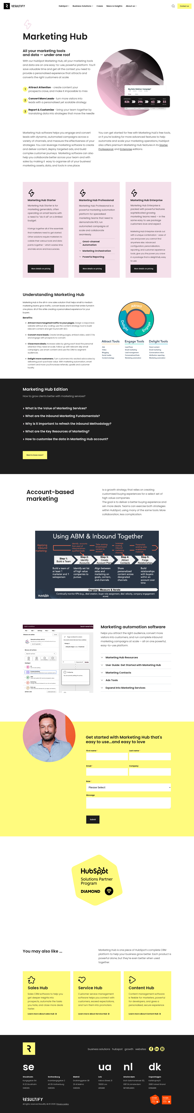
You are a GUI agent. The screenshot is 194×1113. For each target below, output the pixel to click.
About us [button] (130, 6)
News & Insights (114, 6)
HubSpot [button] (63, 6)
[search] (173, 6)
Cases (100, 6)
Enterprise (126, 149)
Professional (105, 149)
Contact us (184, 6)
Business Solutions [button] (82, 6)
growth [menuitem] (129, 1049)
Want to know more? (34, 455)
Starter (163, 145)
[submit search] (173, 6)
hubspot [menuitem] (117, 1049)
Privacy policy (63, 1104)
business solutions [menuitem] (99, 1049)
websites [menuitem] (140, 1049)
